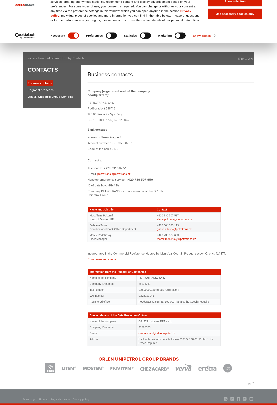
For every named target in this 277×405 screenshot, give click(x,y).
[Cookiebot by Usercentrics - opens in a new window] (25, 57)
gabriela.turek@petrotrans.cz (174, 229)
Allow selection (234, 22)
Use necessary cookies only (235, 35)
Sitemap (43, 399)
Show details (202, 57)
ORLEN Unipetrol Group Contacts (50, 96)
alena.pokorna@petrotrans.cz (174, 219)
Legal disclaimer (60, 399)
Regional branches (40, 90)
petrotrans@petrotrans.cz (114, 173)
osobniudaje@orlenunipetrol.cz (156, 333)
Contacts (43, 70)
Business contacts (40, 83)
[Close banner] (271, 6)
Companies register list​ (102, 259)
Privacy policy (81, 399)
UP (250, 383)
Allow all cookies (235, 10)
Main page (29, 399)
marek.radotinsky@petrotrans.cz (176, 238)
